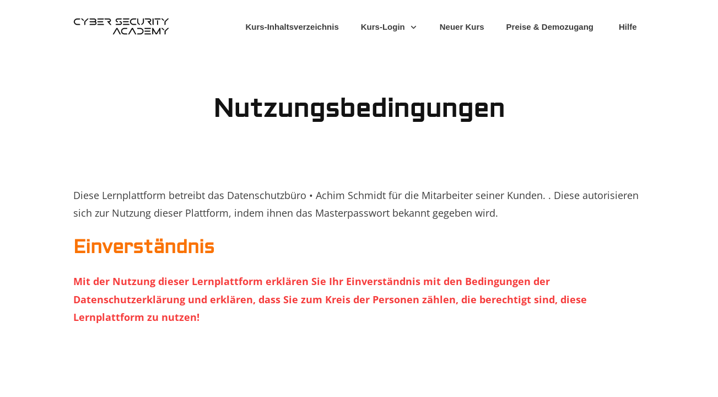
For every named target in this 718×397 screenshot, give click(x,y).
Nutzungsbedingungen (359, 109)
